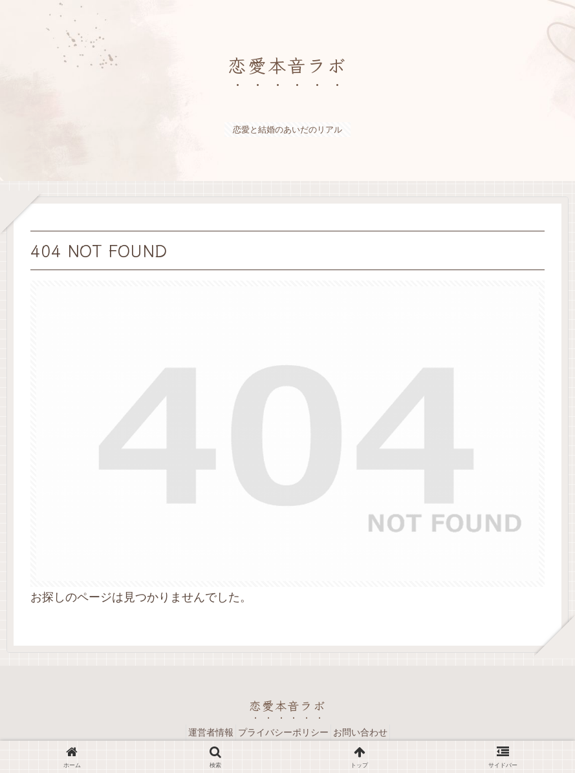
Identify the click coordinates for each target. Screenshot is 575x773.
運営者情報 (201, 732)
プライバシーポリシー (283, 732)
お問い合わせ (369, 732)
